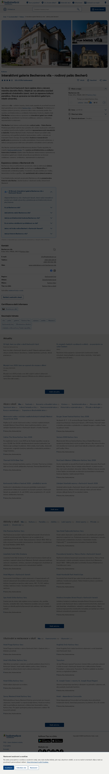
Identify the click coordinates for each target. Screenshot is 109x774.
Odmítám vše (21, 768)
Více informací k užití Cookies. (38, 762)
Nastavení (33, 768)
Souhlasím (8, 768)
